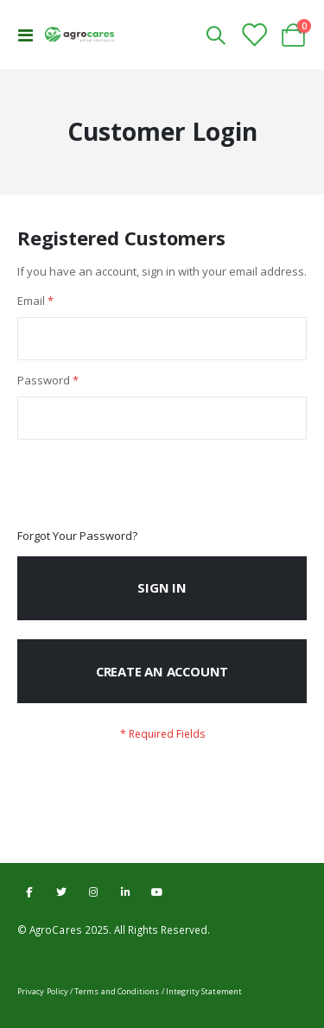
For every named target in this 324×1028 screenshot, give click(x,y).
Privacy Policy (42, 991)
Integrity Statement (204, 991)
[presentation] (148, 484)
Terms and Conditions (116, 991)
